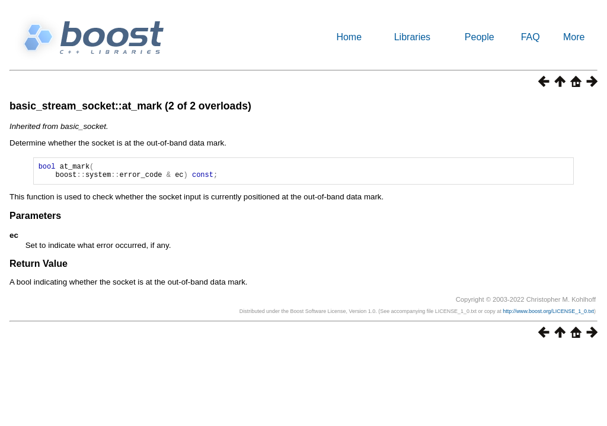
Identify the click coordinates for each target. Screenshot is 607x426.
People (479, 37)
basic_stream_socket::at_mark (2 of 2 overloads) (130, 106)
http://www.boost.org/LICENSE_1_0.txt (548, 315)
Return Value (38, 267)
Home (349, 37)
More (573, 37)
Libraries (412, 37)
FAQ (530, 37)
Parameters (35, 219)
